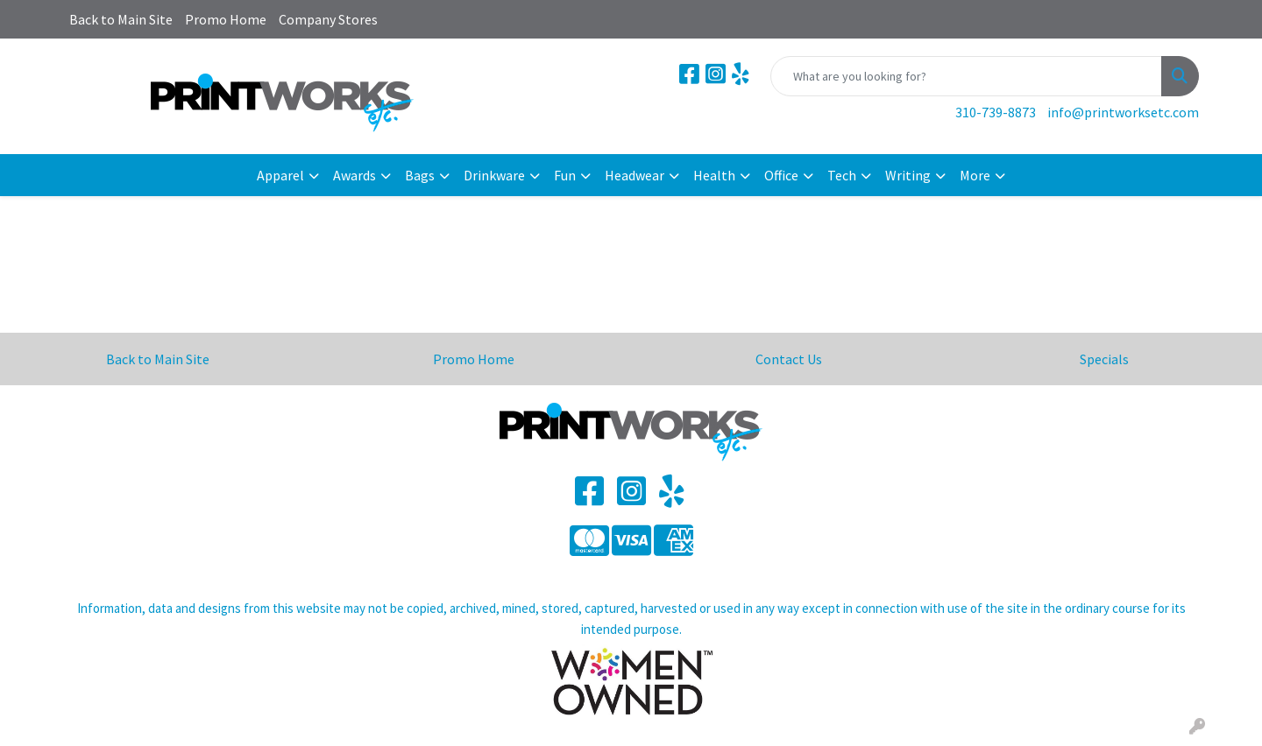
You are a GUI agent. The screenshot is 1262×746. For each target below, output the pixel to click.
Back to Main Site (121, 19)
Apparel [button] (280, 175)
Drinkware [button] (494, 175)
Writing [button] (908, 175)
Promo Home (225, 19)
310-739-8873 (995, 112)
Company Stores (328, 19)
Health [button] (714, 175)
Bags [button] (420, 175)
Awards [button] (354, 175)
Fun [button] (565, 175)
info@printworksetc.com (1123, 112)
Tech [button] (841, 175)
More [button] (975, 175)
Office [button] (781, 175)
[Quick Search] (966, 76)
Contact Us (788, 359)
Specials (1104, 359)
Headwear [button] (634, 175)
